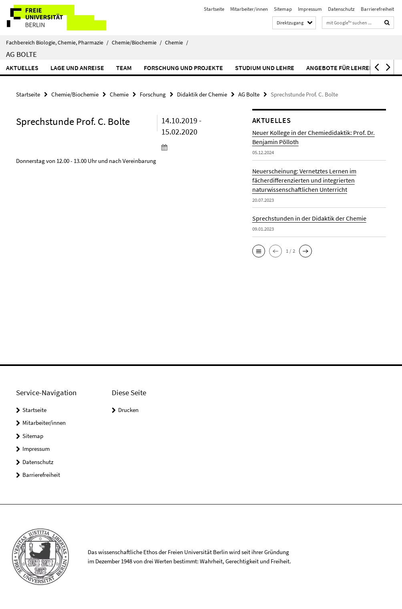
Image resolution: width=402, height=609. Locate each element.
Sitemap (283, 9)
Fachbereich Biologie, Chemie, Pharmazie (57, 42)
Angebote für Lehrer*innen (350, 68)
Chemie (176, 42)
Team (124, 68)
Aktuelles (22, 68)
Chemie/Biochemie (137, 42)
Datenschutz (341, 9)
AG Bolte (21, 54)
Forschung (153, 94)
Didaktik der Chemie (202, 94)
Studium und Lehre (264, 68)
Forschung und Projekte (183, 68)
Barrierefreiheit (377, 9)
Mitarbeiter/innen (249, 9)
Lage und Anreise (77, 68)
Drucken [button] (128, 410)
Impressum (310, 9)
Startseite (214, 9)
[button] (376, 67)
